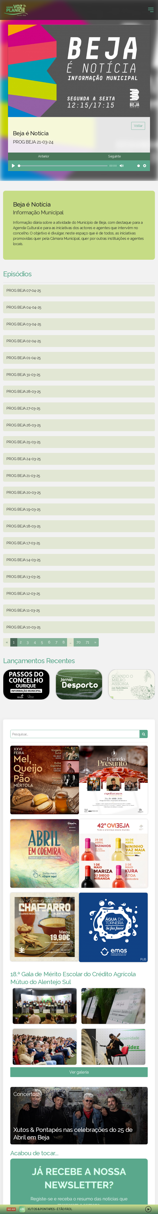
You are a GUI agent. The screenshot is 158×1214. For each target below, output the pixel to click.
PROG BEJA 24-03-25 (23, 459)
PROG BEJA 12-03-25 (23, 593)
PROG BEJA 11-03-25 (23, 610)
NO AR (11, 1209)
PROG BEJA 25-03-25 (23, 442)
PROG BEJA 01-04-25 (23, 358)
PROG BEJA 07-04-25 (23, 290)
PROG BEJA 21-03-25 (23, 475)
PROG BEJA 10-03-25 (23, 627)
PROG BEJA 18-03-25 (23, 526)
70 (78, 642)
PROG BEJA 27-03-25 (23, 408)
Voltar (138, 126)
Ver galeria (79, 1072)
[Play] (13, 165)
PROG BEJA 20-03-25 (23, 492)
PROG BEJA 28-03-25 (23, 391)
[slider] (63, 166)
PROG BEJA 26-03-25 (23, 425)
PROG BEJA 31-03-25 (23, 374)
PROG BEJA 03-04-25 (23, 324)
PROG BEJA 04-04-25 (23, 307)
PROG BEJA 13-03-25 (23, 576)
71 (87, 642)
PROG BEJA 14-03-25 (23, 560)
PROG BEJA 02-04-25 (23, 341)
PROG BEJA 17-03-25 (23, 543)
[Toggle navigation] (151, 10)
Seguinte (114, 156)
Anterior (43, 156)
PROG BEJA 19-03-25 (23, 509)
